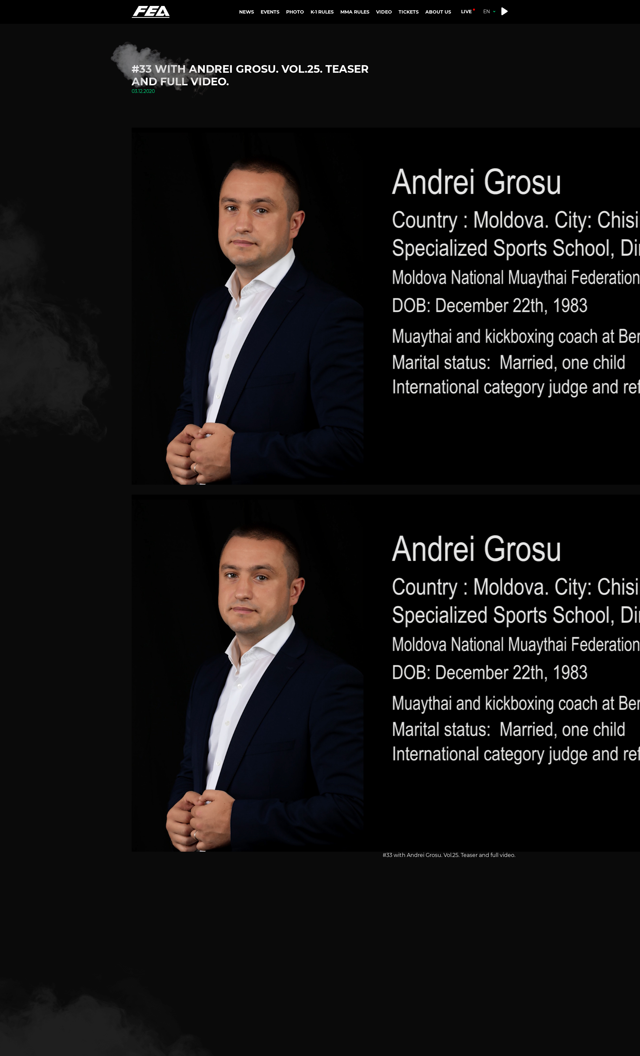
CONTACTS (444, 47)
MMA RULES (352, 51)
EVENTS (270, 12)
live (466, 12)
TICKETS (409, 12)
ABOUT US (438, 30)
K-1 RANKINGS (329, 30)
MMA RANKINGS (358, 30)
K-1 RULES (322, 51)
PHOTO (295, 12)
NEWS (246, 12)
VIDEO (384, 12)
